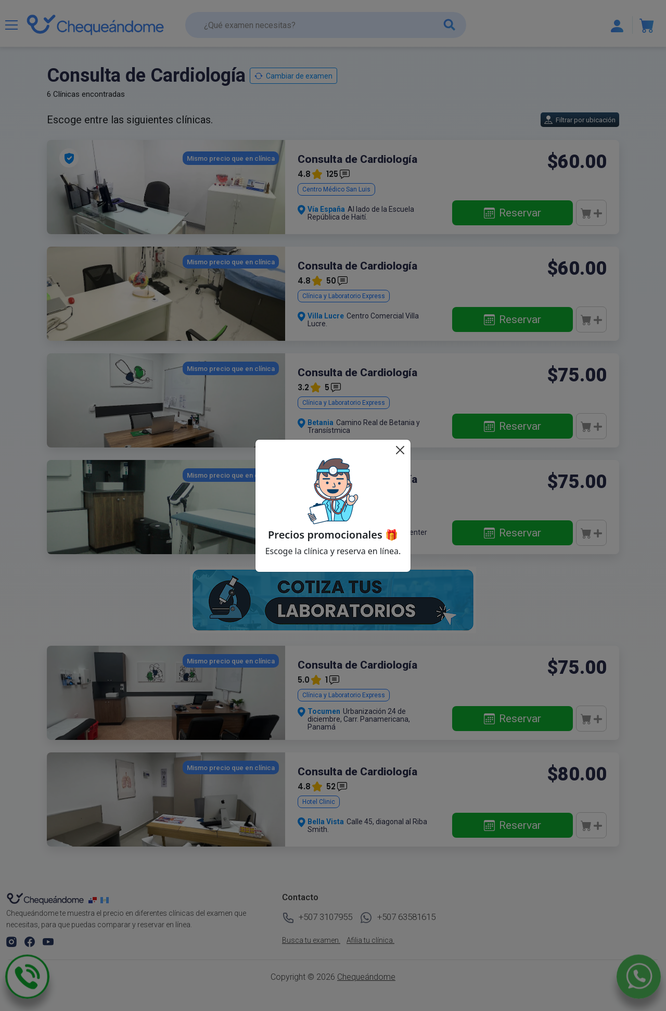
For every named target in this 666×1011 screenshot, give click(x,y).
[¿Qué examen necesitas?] (325, 25)
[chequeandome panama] (94, 899)
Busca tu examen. (311, 940)
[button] (12, 941)
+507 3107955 (317, 918)
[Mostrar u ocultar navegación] (11, 25)
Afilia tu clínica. (370, 940)
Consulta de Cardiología (357, 159)
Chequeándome (366, 977)
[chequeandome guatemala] (105, 899)
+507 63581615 (398, 918)
